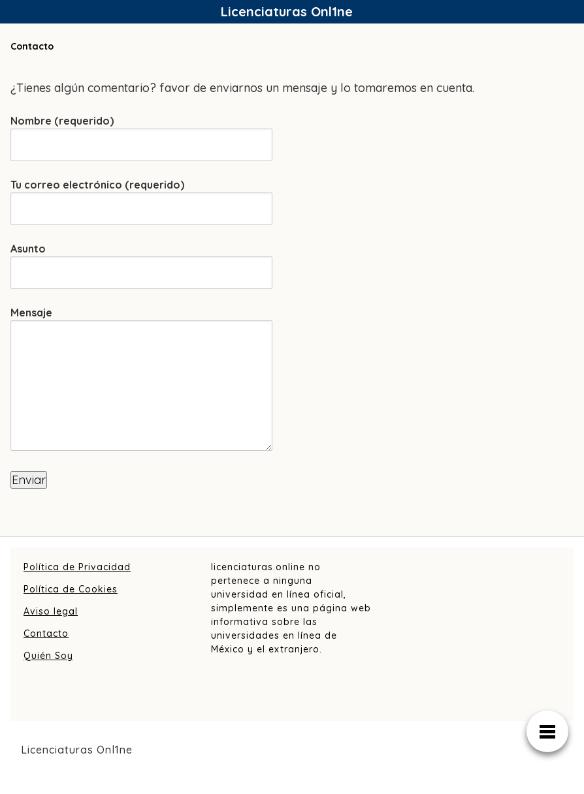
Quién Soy (48, 656)
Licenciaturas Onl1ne (287, 11)
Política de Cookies (71, 589)
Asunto (141, 260)
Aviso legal (51, 611)
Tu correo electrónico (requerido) (141, 196)
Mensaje (141, 379)
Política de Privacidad (77, 567)
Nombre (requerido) (141, 132)
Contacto (46, 633)
